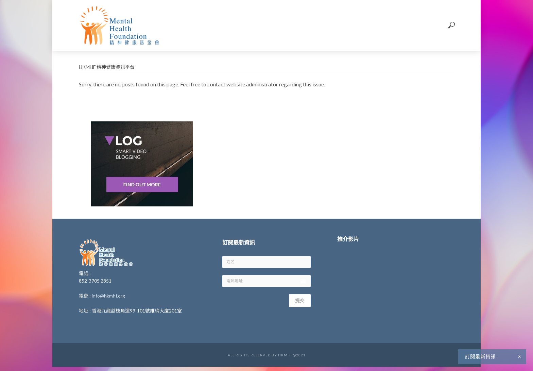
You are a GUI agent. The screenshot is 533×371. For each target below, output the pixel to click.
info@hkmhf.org (108, 296)
